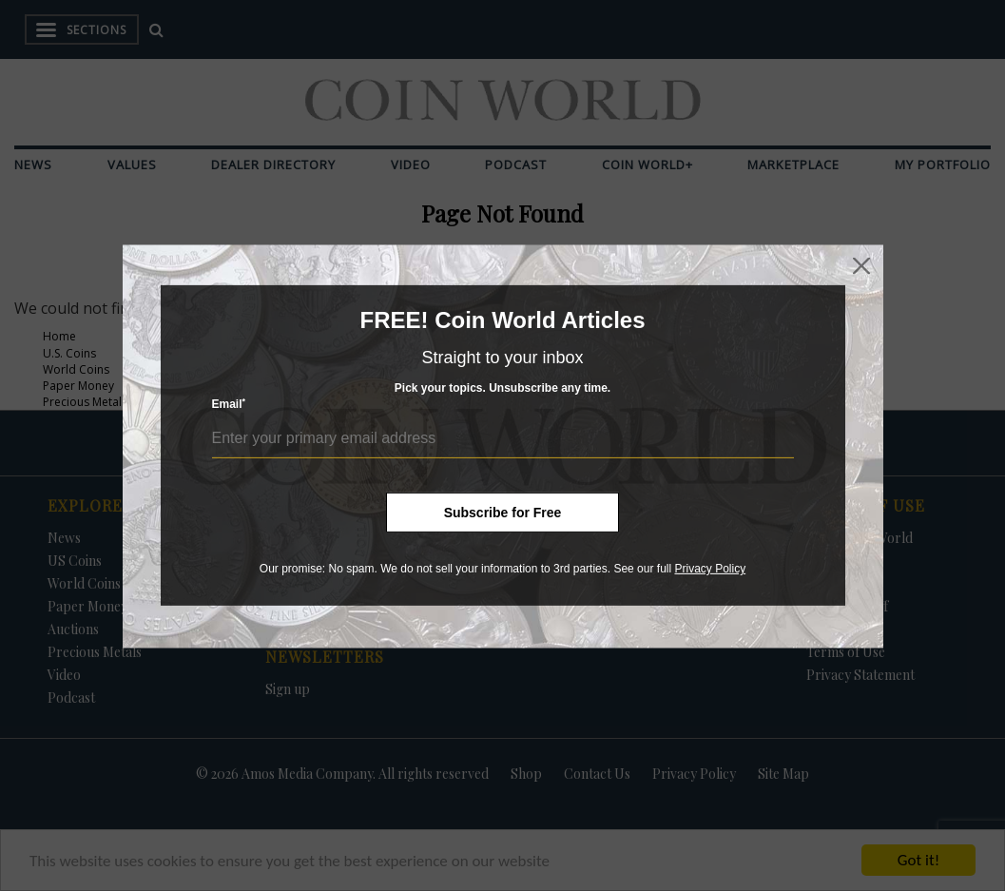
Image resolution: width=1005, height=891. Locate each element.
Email (229, 404)
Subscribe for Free (503, 512)
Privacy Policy (709, 568)
